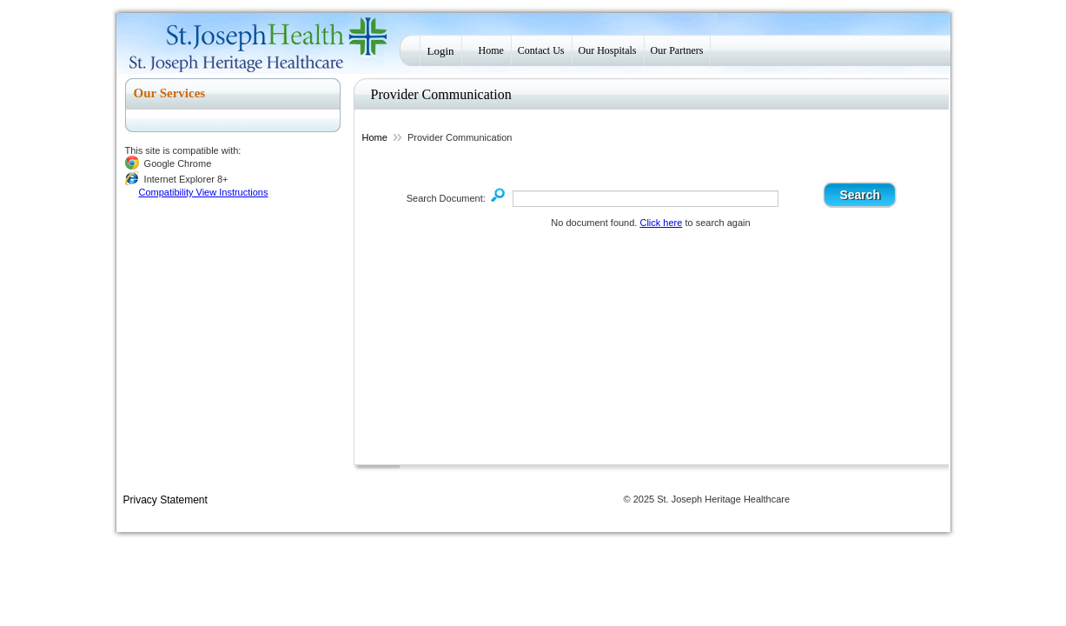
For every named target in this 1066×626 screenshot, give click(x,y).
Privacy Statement (165, 500)
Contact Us (541, 50)
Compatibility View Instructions (203, 192)
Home (491, 50)
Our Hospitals (608, 50)
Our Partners (677, 50)
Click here (660, 222)
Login (440, 50)
